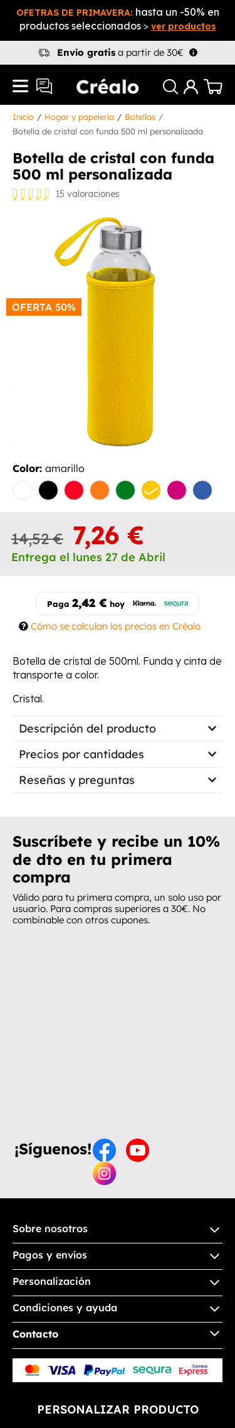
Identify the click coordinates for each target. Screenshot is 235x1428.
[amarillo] (151, 491)
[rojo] (74, 491)
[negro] (48, 491)
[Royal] (202, 491)
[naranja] (100, 491)
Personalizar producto (118, 1409)
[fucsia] (177, 491)
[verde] (125, 491)
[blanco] (23, 491)
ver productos (183, 26)
